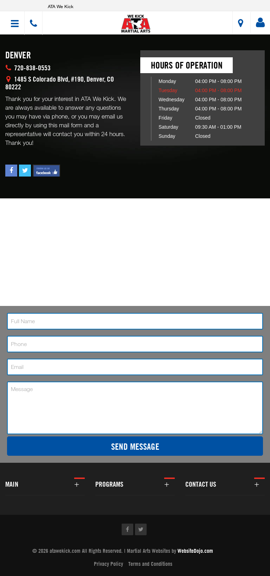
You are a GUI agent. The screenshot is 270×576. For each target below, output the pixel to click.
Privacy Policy (108, 563)
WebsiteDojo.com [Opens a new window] (195, 550)
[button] (136, 24)
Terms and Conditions (150, 563)
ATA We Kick (60, 6)
